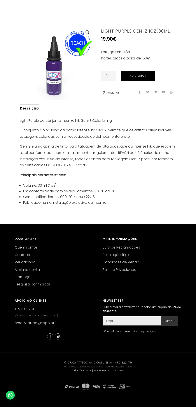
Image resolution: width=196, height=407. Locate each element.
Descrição (29, 108)
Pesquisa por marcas (33, 284)
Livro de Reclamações (121, 247)
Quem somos (26, 247)
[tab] (29, 108)
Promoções (24, 276)
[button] (110, 93)
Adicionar (138, 76)
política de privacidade (144, 331)
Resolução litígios (117, 254)
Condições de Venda (121, 262)
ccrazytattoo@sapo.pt (34, 322)
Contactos (24, 254)
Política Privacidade (119, 269)
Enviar (169, 321)
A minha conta (27, 269)
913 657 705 (28, 309)
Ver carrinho (25, 262)
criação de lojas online (89, 370)
